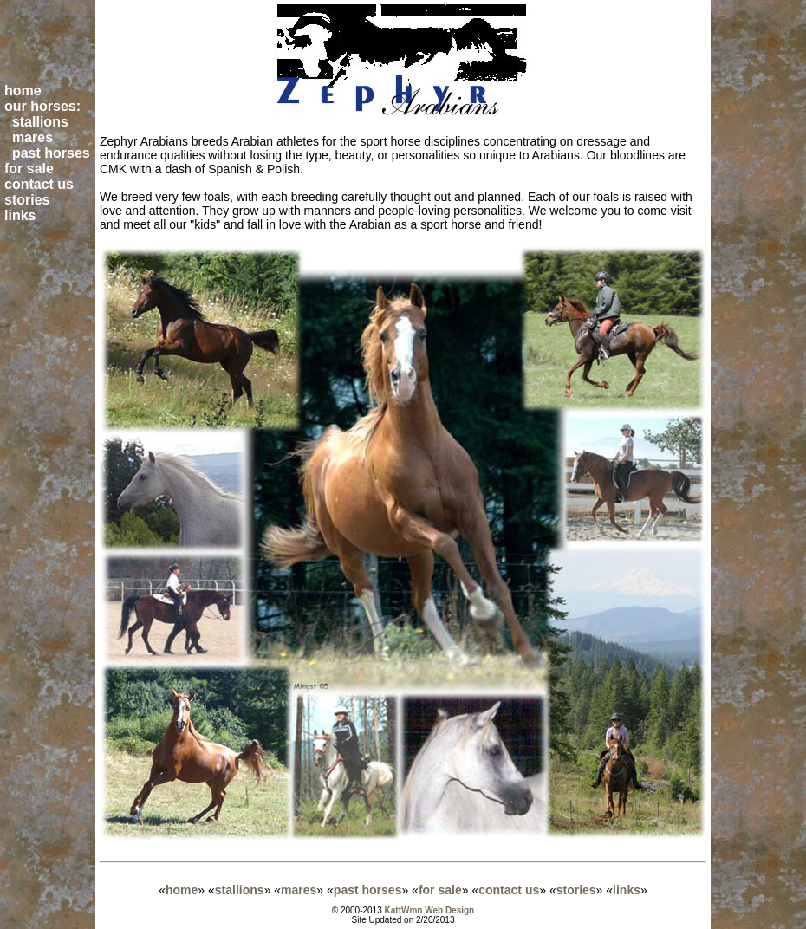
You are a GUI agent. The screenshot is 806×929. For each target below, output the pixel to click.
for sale (440, 890)
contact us (508, 890)
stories (576, 890)
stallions (239, 890)
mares (298, 890)
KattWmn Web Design (430, 910)
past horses (368, 890)
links (626, 890)
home (182, 890)
